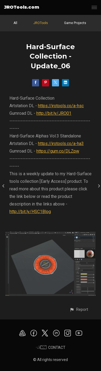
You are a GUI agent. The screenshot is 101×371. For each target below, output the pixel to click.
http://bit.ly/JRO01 (53, 113)
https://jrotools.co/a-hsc (61, 105)
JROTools (40, 23)
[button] (78, 309)
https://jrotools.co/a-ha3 (61, 143)
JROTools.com (21, 7)
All (15, 23)
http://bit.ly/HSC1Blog (30, 211)
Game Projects (75, 23)
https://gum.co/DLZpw (57, 151)
